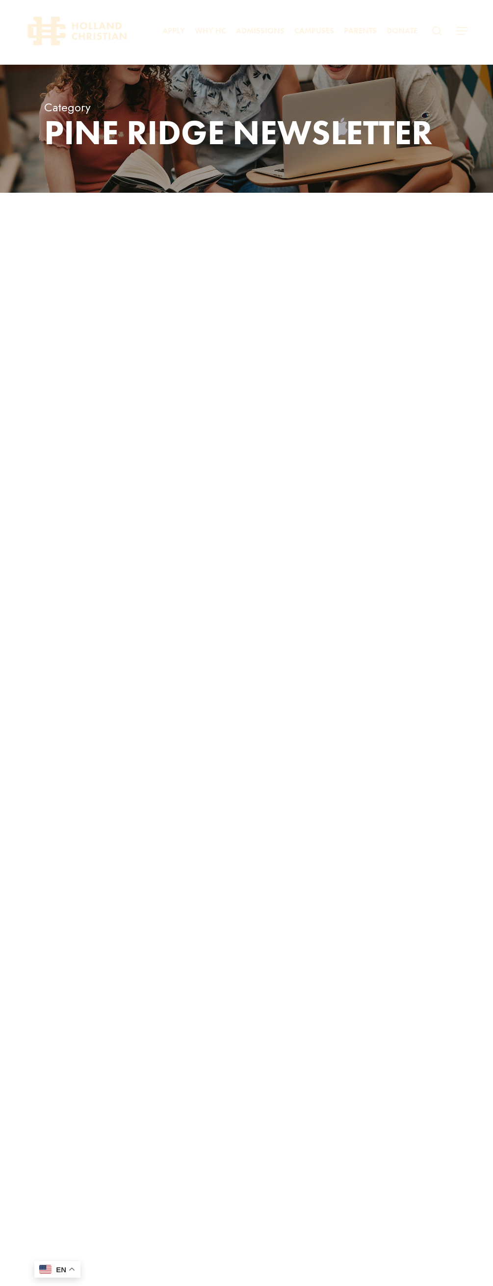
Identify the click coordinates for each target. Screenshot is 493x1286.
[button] (462, 31)
